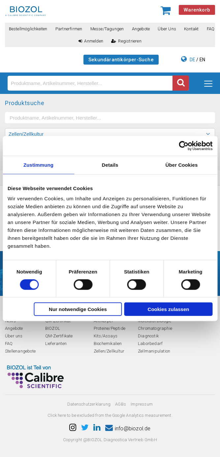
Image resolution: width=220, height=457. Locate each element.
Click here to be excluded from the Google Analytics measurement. (110, 415)
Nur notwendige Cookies (78, 309)
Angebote (141, 28)
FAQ (211, 28)
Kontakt (191, 28)
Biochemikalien (108, 343)
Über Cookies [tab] (182, 164)
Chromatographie (155, 328)
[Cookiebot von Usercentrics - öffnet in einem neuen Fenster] (183, 146)
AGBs (120, 404)
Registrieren (126, 41)
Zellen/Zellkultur (109, 351)
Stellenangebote (20, 351)
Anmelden (91, 41)
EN (202, 59)
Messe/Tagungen (107, 28)
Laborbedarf (150, 343)
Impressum (142, 404)
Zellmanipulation (154, 351)
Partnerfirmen (68, 28)
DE (192, 59)
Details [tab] (110, 164)
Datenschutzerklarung (88, 404)
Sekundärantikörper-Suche (121, 60)
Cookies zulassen (168, 309)
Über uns (167, 28)
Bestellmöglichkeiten (28, 28)
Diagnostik (148, 335)
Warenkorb (197, 10)
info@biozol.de (128, 428)
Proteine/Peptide (109, 328)
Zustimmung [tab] (38, 164)
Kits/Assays (105, 335)
